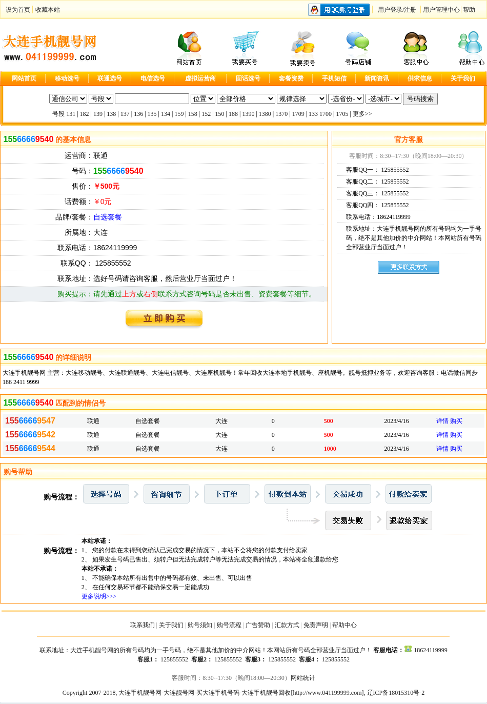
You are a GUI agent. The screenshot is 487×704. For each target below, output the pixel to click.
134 (165, 113)
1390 (248, 113)
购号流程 (229, 625)
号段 (58, 113)
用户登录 (390, 9)
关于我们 (171, 625)
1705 (342, 113)
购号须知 (200, 625)
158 (192, 113)
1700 (325, 113)
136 (138, 113)
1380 (265, 113)
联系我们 (142, 625)
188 (233, 113)
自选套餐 (107, 217)
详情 (442, 421)
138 (111, 113)
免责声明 (315, 625)
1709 (298, 113)
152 (206, 113)
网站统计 (303, 677)
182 (84, 113)
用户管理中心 (441, 9)
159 (179, 113)
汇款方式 (287, 625)
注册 (410, 9)
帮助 (469, 9)
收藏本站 (47, 9)
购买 (456, 421)
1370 (281, 113)
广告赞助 (258, 625)
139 (98, 113)
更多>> (362, 113)
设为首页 (18, 9)
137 (125, 113)
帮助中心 (344, 625)
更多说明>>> (99, 596)
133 (313, 113)
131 (70, 113)
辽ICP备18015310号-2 (396, 692)
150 (220, 113)
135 (152, 113)
